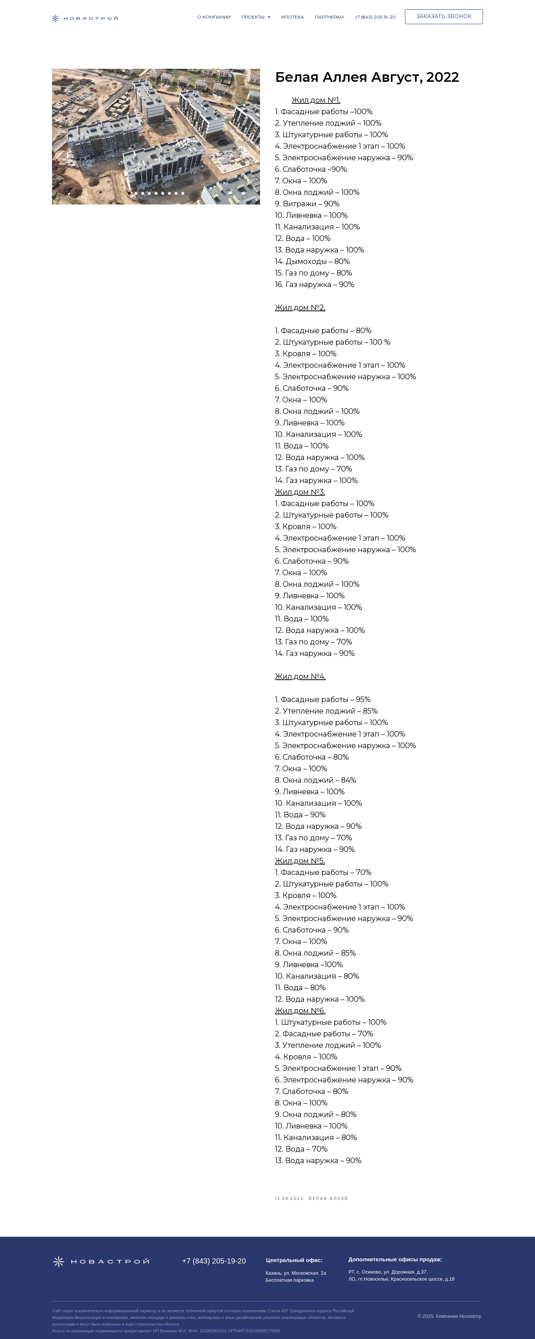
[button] (444, 16)
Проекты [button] (253, 17)
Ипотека (292, 17)
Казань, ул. (279, 1273)
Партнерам (329, 17)
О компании (213, 17)
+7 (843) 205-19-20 (375, 17)
